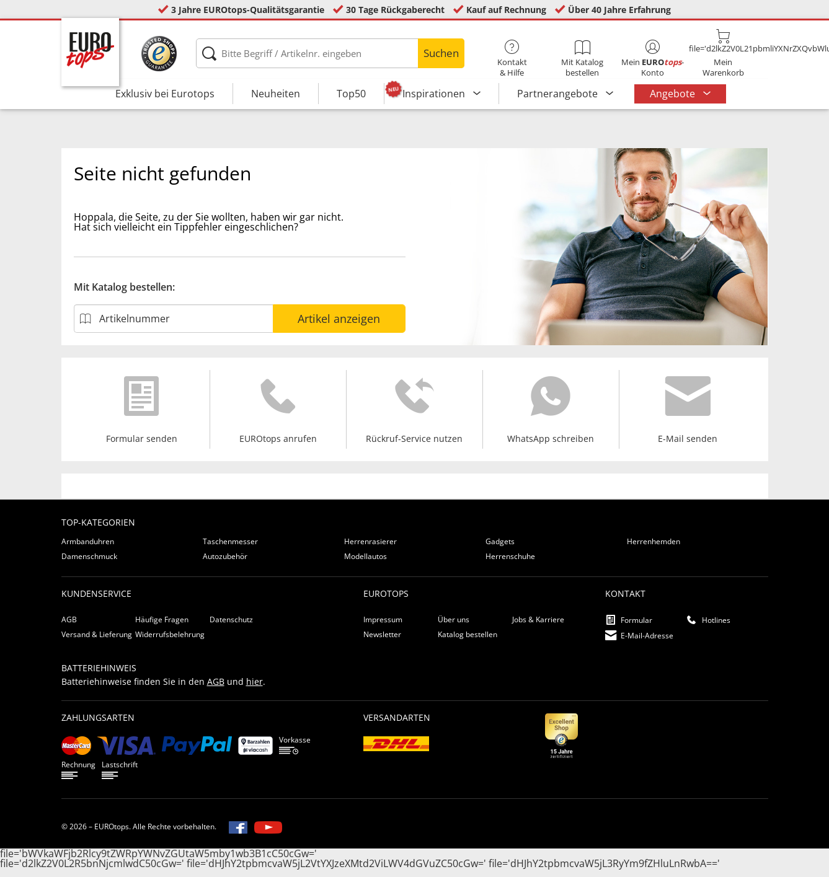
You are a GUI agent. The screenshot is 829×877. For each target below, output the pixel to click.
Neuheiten (275, 93)
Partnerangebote (558, 93)
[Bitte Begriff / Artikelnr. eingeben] (330, 53)
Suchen (441, 53)
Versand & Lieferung (96, 641)
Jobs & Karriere (538, 626)
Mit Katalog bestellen (582, 59)
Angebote (674, 93)
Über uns (453, 626)
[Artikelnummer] (173, 325)
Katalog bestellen (467, 641)
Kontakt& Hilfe (512, 59)
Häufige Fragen (161, 626)
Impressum (382, 626)
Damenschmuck (89, 563)
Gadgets (500, 548)
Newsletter (382, 641)
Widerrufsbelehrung (170, 641)
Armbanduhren (87, 548)
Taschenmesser (230, 548)
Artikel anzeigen (339, 324)
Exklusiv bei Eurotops (165, 93)
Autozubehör (225, 563)
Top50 (351, 93)
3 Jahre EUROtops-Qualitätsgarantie (247, 9)
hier (254, 688)
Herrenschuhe (510, 563)
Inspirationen (435, 93)
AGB (69, 626)
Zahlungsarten (98, 724)
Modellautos (365, 563)
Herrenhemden (653, 548)
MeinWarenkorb (722, 53)
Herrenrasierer (370, 548)
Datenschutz (231, 626)
